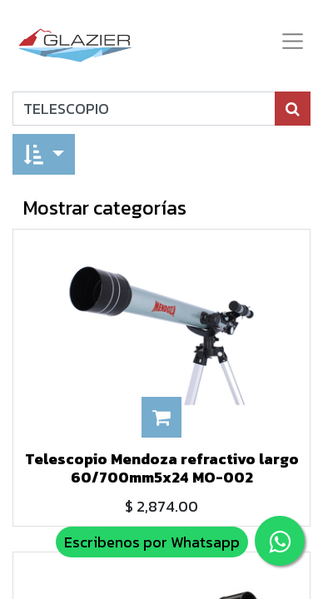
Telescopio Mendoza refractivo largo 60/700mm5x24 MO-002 (162, 468)
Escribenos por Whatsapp (152, 542)
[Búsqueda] (293, 109)
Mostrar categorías (104, 207)
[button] (43, 154)
